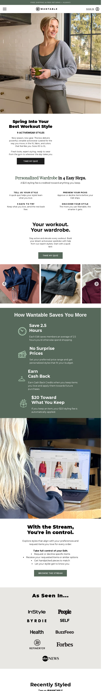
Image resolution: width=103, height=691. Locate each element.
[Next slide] (96, 284)
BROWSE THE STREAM (50, 573)
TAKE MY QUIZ (30, 161)
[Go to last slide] (4, 284)
